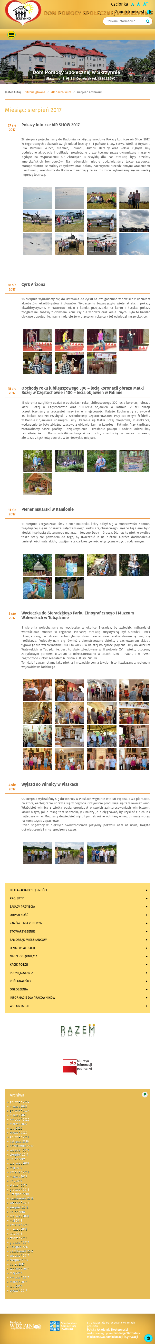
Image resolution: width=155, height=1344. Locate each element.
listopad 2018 (19, 1194)
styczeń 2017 (18, 1291)
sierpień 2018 (19, 1207)
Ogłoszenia (19, 989)
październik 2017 (21, 1251)
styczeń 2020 (18, 1133)
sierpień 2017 (19, 1260)
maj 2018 (16, 1220)
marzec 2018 (18, 1229)
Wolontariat (20, 1006)
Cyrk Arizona (33, 285)
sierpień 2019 (19, 1154)
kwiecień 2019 (19, 1172)
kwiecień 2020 (19, 1119)
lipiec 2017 (17, 1264)
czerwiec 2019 (19, 1163)
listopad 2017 (19, 1247)
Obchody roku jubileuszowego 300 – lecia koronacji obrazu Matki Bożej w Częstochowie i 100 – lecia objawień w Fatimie (82, 390)
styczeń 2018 (18, 1238)
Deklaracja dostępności (28, 890)
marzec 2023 (18, 1106)
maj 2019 (16, 1168)
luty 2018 (16, 1234)
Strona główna (35, 92)
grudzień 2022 (19, 1111)
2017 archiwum (61, 92)
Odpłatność (19, 915)
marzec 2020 (18, 1124)
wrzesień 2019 (19, 1150)
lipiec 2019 (17, 1159)
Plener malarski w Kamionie (47, 510)
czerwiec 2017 (19, 1269)
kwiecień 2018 (19, 1225)
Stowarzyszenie (22, 931)
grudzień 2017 (19, 1242)
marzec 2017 (18, 1282)
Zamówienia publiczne (27, 923)
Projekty (17, 898)
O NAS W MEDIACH (22, 948)
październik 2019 (22, 1146)
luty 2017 (16, 1286)
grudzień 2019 (19, 1137)
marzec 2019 (18, 1176)
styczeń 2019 (18, 1185)
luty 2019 (16, 1181)
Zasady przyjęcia (22, 907)
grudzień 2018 (19, 1190)
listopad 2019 (19, 1141)
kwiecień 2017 (19, 1277)
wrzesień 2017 (19, 1255)
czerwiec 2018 (19, 1216)
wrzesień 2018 (19, 1203)
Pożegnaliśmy (20, 981)
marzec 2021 (18, 1115)
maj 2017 (16, 1273)
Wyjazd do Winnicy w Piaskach (49, 785)
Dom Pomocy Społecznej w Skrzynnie (98, 13)
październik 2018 (22, 1198)
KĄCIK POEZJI (19, 964)
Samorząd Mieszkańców (28, 940)
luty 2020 (16, 1128)
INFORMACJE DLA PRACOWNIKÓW (32, 998)
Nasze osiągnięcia (23, 956)
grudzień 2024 (19, 1102)
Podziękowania (21, 973)
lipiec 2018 (17, 1212)
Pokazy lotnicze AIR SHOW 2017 (50, 125)
